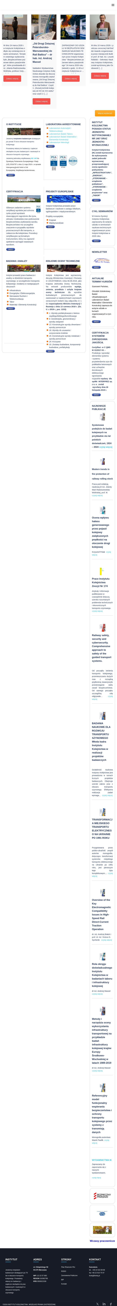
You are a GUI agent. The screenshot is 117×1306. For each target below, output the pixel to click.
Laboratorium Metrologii (59, 142)
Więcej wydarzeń (105, 113)
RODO (63, 1271)
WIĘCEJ (9, 175)
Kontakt (64, 1284)
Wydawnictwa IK (102, 1160)
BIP (62, 1280)
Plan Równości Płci (68, 1267)
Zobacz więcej (12, 79)
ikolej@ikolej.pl (94, 1275)
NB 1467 (34, 158)
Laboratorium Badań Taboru (61, 134)
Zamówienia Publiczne (69, 1275)
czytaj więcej (105, 447)
